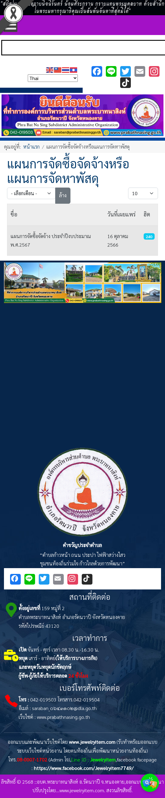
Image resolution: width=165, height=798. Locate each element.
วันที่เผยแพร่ (121, 214)
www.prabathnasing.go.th (63, 717)
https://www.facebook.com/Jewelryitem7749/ (84, 768)
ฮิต (147, 214)
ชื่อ (13, 214)
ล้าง (62, 195)
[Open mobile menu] (10, 25)
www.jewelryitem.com (92, 742)
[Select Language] (53, 78)
